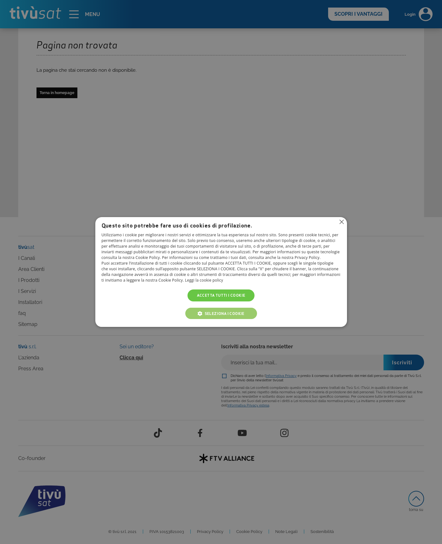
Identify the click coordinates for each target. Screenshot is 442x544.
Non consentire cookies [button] (341, 222)
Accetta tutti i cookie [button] (221, 295)
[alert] (221, 272)
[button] (221, 313)
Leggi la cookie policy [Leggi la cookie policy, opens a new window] (204, 280)
